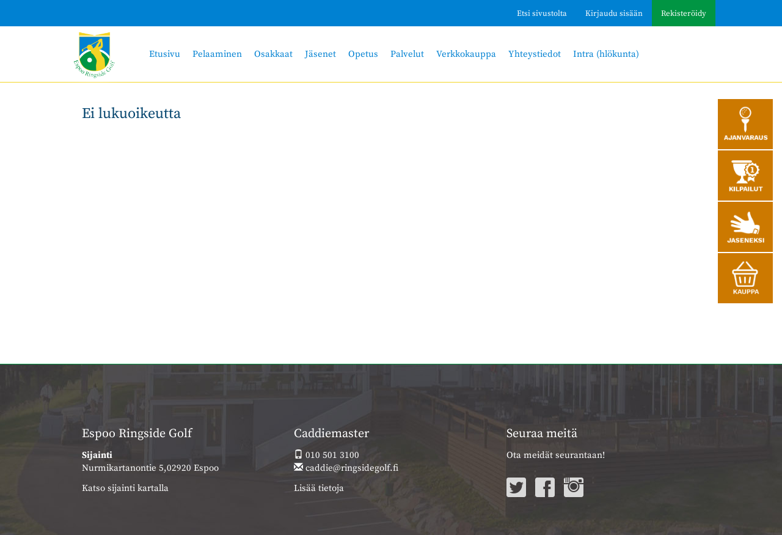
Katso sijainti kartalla (125, 488)
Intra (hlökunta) (606, 54)
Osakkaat (273, 54)
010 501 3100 (326, 455)
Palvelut (407, 54)
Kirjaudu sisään (614, 13)
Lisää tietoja (319, 488)
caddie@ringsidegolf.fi (346, 468)
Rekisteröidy (683, 13)
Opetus (363, 54)
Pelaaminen (217, 54)
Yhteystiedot (534, 54)
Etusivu (164, 54)
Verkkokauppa (466, 54)
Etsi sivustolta (542, 13)
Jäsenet (320, 54)
